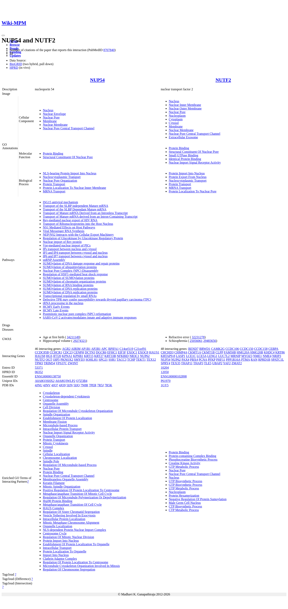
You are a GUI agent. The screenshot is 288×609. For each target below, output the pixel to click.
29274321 (79, 340)
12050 (165, 372)
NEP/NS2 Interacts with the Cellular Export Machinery (78, 234)
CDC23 (68, 352)
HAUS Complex (53, 508)
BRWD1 (204, 348)
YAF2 (227, 363)
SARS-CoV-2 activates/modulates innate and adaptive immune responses (90, 317)
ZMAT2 (236, 363)
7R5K (108, 385)
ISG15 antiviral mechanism (60, 202)
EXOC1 (132, 352)
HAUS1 (154, 352)
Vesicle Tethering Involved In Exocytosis (69, 515)
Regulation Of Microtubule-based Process (70, 465)
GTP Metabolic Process (184, 466)
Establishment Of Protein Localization (67, 418)
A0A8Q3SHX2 (45, 381)
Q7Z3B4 (81, 381)
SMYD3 (79, 359)
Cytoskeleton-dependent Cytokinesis (66, 396)
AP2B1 (96, 348)
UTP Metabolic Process (184, 488)
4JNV (47, 385)
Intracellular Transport (57, 548)
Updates (15, 55)
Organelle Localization (57, 526)
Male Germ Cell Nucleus (185, 502)
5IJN (69, 385)
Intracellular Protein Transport (62, 429)
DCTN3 (90, 352)
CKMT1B (208, 352)
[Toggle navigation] (3, 35)
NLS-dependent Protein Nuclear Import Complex (74, 529)
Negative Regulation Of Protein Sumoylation (198, 499)
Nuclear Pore (51, 117)
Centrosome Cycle (55, 533)
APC (104, 348)
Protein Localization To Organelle (64, 551)
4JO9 (62, 385)
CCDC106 (232, 348)
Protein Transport (54, 184)
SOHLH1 (92, 359)
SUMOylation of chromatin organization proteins (74, 281)
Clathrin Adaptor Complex (60, 558)
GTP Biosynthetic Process (185, 484)
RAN (254, 359)
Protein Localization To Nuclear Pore (193, 191)
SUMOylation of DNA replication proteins (70, 288)
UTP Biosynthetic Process (185, 481)
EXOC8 (143, 352)
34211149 (73, 337)
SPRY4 (165, 363)
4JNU (38, 385)
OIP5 (56, 359)
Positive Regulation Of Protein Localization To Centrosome (81, 490)
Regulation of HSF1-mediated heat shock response (75, 274)
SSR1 (112, 359)
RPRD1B (264, 359)
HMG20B (256, 352)
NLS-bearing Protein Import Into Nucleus (69, 173)
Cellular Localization (56, 454)
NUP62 (145, 356)
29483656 (209, 340)
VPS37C (61, 363)
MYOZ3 (246, 356)
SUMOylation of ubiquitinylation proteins (70, 267)
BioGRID (16, 64)
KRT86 (280, 352)
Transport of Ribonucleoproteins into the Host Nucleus (78, 223)
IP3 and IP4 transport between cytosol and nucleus (75, 252)
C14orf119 (126, 348)
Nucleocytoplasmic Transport (62, 177)
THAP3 (198, 363)
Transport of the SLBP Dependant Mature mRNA (74, 209)
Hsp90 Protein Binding (57, 501)
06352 (39, 372)
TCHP (131, 359)
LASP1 (180, 356)
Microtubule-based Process (60, 425)
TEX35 (175, 363)
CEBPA (273, 348)
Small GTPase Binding (183, 155)
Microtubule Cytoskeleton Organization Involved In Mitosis (81, 566)
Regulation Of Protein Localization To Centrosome (75, 562)
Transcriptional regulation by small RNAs (70, 296)
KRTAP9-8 (168, 356)
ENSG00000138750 (48, 376)
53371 (39, 367)
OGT (49, 359)
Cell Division (51, 407)
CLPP (219, 352)
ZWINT (73, 363)
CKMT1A (194, 352)
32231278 (198, 337)
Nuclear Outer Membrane (185, 108)
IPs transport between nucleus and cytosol (70, 249)
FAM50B (230, 352)
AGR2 (66, 348)
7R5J (100, 385)
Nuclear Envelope (54, 114)
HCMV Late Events (55, 310)
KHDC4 (269, 352)
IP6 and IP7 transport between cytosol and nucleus (75, 256)
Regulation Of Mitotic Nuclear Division (68, 537)
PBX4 (194, 359)
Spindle (48, 450)
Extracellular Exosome (183, 137)
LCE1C (191, 356)
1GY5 (165, 385)
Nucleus (48, 110)
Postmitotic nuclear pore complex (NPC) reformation (77, 314)
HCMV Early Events (56, 306)
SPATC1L (277, 359)
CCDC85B (42, 352)
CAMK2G (218, 348)
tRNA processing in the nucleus (63, 303)
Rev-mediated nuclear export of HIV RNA (70, 220)
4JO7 (54, 385)
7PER (92, 385)
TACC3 (121, 359)
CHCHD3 (167, 352)
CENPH (79, 352)
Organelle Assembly (56, 403)
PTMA (245, 359)
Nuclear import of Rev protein (62, 242)
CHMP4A (180, 352)
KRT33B (110, 356)
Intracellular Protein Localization (64, 519)
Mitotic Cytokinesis (55, 443)
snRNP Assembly (54, 260)
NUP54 (97, 80)
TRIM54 (49, 363)
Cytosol (174, 123)
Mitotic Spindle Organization (61, 486)
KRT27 (99, 356)
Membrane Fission (55, 421)
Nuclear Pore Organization (60, 180)
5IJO (76, 385)
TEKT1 (141, 359)
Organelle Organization (58, 436)
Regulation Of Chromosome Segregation (69, 569)
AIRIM (76, 348)
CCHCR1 (56, 352)
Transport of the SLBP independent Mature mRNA (75, 205)
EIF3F (122, 352)
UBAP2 (217, 363)
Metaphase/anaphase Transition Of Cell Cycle (72, 504)
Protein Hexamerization (184, 495)
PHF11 (220, 359)
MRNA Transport (54, 191)
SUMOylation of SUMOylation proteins (68, 278)
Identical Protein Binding (185, 159)
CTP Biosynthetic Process (185, 506)
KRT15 (88, 356)
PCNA (203, 359)
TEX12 (151, 359)
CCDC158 (261, 348)
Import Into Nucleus (56, 555)
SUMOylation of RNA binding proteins (68, 285)
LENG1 (212, 356)
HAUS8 (40, 356)
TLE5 (207, 363)
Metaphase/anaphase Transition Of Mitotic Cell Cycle (77, 493)
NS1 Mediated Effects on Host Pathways (69, 227)
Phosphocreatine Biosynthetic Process (193, 459)
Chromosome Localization (60, 457)
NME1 (257, 356)
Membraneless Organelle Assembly (65, 479)
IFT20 (57, 356)
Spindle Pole (51, 461)
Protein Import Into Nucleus (187, 173)
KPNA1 (67, 356)
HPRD (14, 67)
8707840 (109, 50)
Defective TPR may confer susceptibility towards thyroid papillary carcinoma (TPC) (97, 299)
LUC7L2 (224, 356)
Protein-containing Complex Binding (192, 456)
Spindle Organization (56, 414)
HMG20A (243, 352)
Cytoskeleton (51, 393)
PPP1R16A (233, 359)
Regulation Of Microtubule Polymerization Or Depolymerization (84, 497)
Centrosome (50, 400)
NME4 (267, 356)
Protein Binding (53, 153)
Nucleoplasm (177, 115)
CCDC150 (246, 348)
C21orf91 (140, 348)
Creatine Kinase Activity (184, 463)
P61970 (166, 381)
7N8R (84, 385)
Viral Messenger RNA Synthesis (63, 231)
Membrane (50, 121)
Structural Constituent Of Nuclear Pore (68, 157)
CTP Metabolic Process (184, 510)
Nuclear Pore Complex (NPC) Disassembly (70, 270)
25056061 (196, 340)
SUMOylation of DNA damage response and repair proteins (81, 263)
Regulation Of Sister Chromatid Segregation (71, 511)
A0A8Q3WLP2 (65, 381)
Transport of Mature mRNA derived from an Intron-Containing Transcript (90, 216)
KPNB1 (78, 356)
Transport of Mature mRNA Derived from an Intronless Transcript (85, 213)
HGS (49, 356)
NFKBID (123, 356)
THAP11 (186, 363)
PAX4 (185, 359)
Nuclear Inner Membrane (185, 105)
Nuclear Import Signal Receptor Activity (195, 162)
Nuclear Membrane (55, 124)
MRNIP (236, 356)
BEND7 (193, 348)
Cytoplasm (176, 119)
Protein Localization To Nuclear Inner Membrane (74, 187)
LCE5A (201, 356)
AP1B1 (86, 348)
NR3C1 (134, 356)
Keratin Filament (54, 483)
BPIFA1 (113, 348)
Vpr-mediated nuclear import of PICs (67, 245)
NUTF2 (223, 80)
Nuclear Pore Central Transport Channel (68, 128)
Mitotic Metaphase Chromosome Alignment (71, 522)
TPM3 (39, 363)
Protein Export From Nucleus (188, 177)
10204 (165, 367)
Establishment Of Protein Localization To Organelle (76, 544)
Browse (15, 44)
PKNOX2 (66, 359)
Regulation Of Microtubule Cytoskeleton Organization (78, 411)
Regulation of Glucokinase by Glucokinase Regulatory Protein (83, 238)
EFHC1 (112, 352)
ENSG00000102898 (174, 376)
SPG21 (103, 359)
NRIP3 (276, 356)
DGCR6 (101, 352)
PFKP (211, 359)
